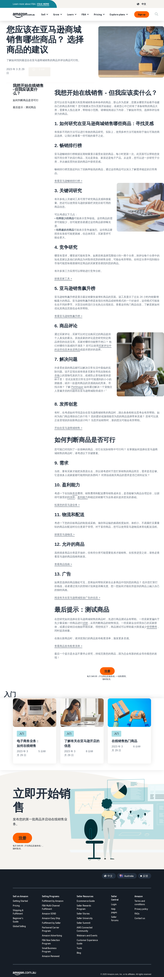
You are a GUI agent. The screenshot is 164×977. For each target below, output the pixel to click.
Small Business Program (49, 950)
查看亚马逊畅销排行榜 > (68, 181)
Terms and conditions (140, 903)
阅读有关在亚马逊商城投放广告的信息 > (77, 597)
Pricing (98, 14)
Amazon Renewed (50, 956)
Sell (43, 14)
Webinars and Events (87, 935)
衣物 (57, 375)
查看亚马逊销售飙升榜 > (68, 316)
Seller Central (115, 898)
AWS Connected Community (84, 929)
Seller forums (115, 919)
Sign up (141, 14)
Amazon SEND (49, 913)
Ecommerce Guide (86, 901)
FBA (84, 14)
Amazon (139, 896)
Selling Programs (50, 896)
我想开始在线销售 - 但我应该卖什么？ (28, 89)
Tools (79, 948)
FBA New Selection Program (51, 942)
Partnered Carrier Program (50, 929)
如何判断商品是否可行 (25, 100)
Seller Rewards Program (84, 907)
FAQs (137, 913)
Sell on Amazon (20, 896)
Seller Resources (85, 896)
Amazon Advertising (52, 935)
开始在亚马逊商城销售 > (68, 428)
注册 (107, 671)
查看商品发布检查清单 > (68, 646)
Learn (70, 14)
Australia (129, 875)
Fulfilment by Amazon (52, 901)
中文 (144, 4)
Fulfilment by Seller (51, 922)
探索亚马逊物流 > (64, 534)
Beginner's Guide (18, 920)
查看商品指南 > (63, 564)
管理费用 (152, 626)
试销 (85, 623)
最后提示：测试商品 (24, 107)
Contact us (140, 918)
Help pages (114, 911)
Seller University (85, 918)
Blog (79, 952)
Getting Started (20, 901)
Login (114, 904)
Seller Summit (83, 922)
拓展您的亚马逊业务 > (67, 505)
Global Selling (19, 926)
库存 (75, 493)
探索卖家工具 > (63, 278)
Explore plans (117, 14)
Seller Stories (83, 913)
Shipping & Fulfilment (18, 912)
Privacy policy (141, 909)
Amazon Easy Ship (51, 918)
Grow (56, 14)
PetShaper (77, 387)
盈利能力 (83, 497)
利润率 (71, 497)
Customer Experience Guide (87, 942)
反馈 (145, 875)
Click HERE (43, 4)
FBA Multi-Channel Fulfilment (51, 907)
